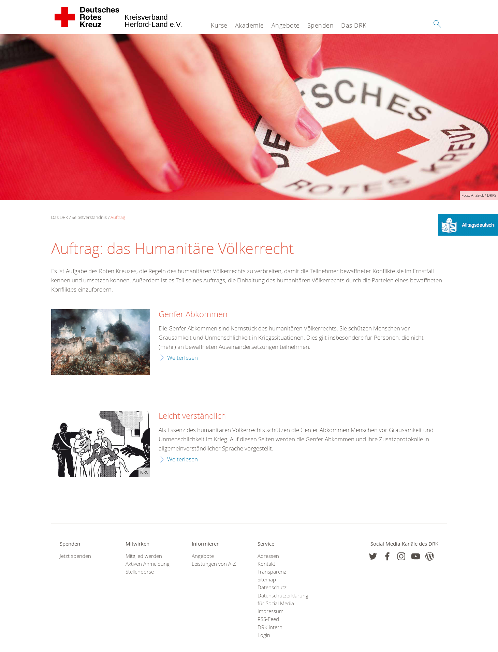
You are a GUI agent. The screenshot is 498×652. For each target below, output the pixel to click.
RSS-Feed (268, 619)
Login (264, 635)
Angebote (286, 25)
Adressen (268, 556)
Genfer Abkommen (193, 314)
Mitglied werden (144, 556)
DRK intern (270, 627)
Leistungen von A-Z (214, 564)
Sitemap (267, 579)
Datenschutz (272, 587)
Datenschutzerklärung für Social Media (282, 599)
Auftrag (118, 217)
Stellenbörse (140, 571)
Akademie (249, 25)
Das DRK (353, 25)
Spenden (320, 25)
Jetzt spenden (75, 556)
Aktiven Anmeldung (148, 564)
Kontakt (266, 564)
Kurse (219, 25)
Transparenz (272, 571)
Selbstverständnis (89, 217)
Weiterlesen (182, 357)
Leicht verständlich (192, 416)
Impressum (270, 611)
